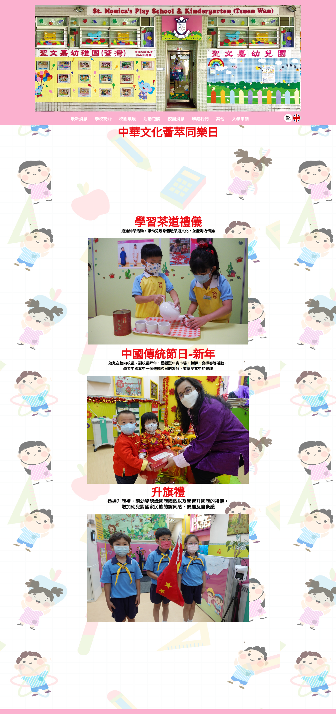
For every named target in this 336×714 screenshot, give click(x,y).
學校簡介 (103, 119)
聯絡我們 (200, 119)
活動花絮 (151, 119)
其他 (220, 119)
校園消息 (176, 119)
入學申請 (240, 119)
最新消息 (78, 119)
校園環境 (127, 119)
